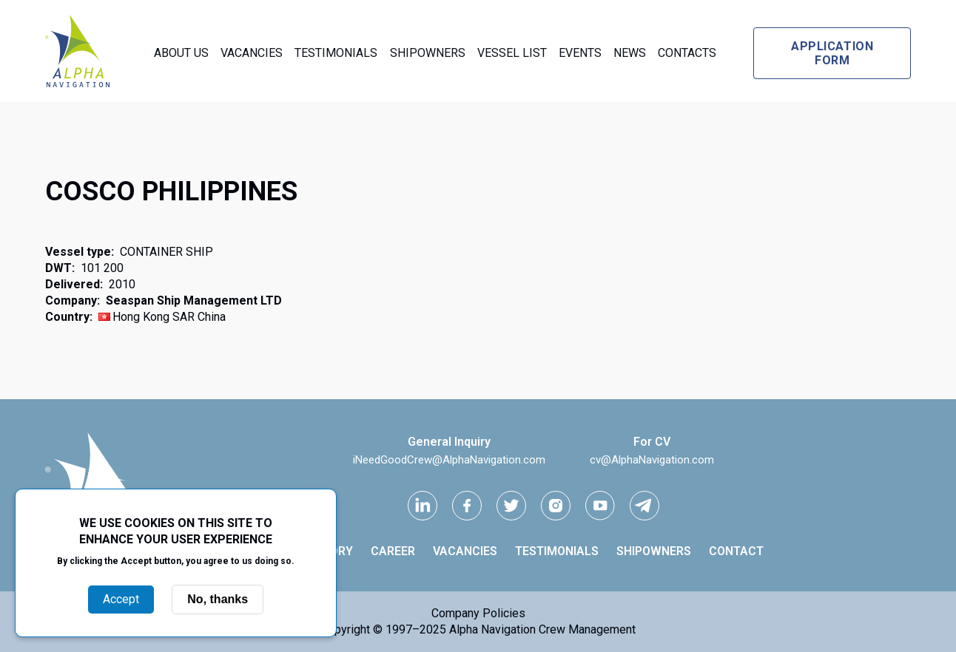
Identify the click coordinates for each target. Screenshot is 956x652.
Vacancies (252, 53)
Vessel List (512, 53)
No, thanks (217, 599)
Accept (121, 599)
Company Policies (478, 613)
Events (580, 53)
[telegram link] (644, 505)
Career (393, 551)
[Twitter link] (511, 505)
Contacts (687, 53)
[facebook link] (467, 505)
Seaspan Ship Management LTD (194, 300)
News (629, 53)
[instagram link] (555, 505)
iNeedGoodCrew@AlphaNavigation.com (449, 459)
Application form (832, 53)
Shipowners (427, 53)
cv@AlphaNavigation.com (652, 459)
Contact (736, 551)
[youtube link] (600, 505)
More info (176, 576)
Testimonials (335, 53)
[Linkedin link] (422, 505)
